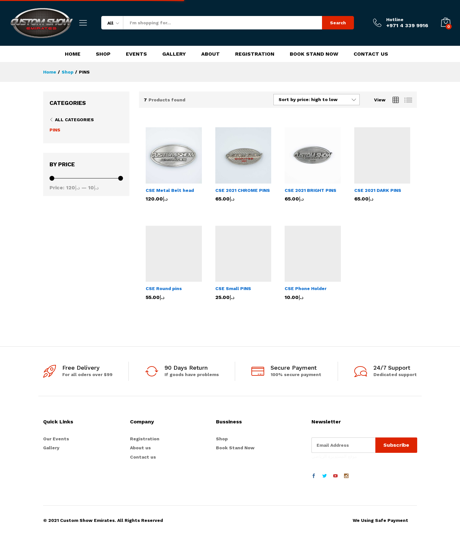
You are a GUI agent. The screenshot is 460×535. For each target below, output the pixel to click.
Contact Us (371, 54)
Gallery (174, 54)
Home (72, 54)
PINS (55, 129)
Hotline (394, 19)
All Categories (74, 119)
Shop (103, 54)
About (210, 54)
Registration (254, 54)
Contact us (143, 457)
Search (338, 22)
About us (140, 447)
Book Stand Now (314, 54)
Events (136, 54)
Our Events (56, 438)
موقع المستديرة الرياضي (334, 456)
